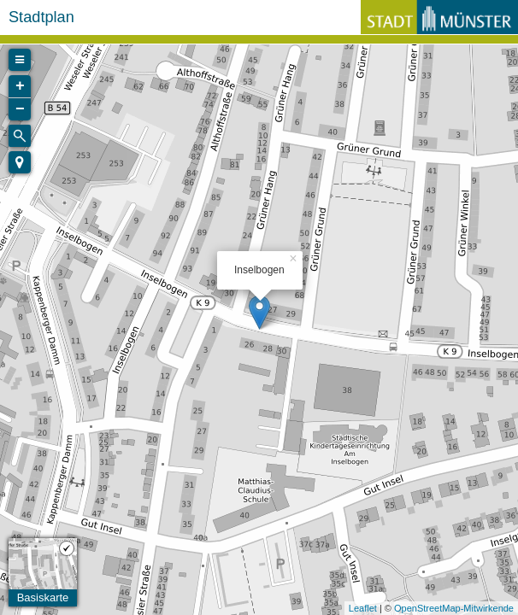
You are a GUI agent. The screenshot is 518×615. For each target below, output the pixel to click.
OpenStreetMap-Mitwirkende (454, 608)
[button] (20, 162)
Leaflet (363, 608)
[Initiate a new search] (20, 136)
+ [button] (20, 86)
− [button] (20, 109)
